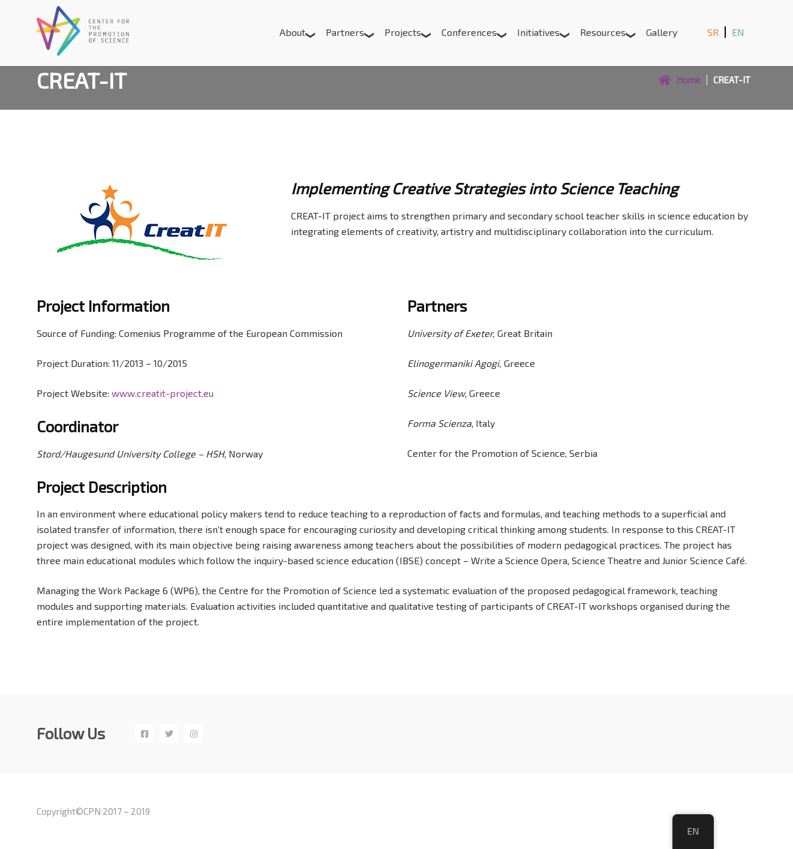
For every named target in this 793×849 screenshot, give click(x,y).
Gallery (661, 32)
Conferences (469, 32)
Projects (403, 32)
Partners (345, 32)
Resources (603, 32)
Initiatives (538, 32)
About (292, 32)
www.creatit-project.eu (163, 393)
